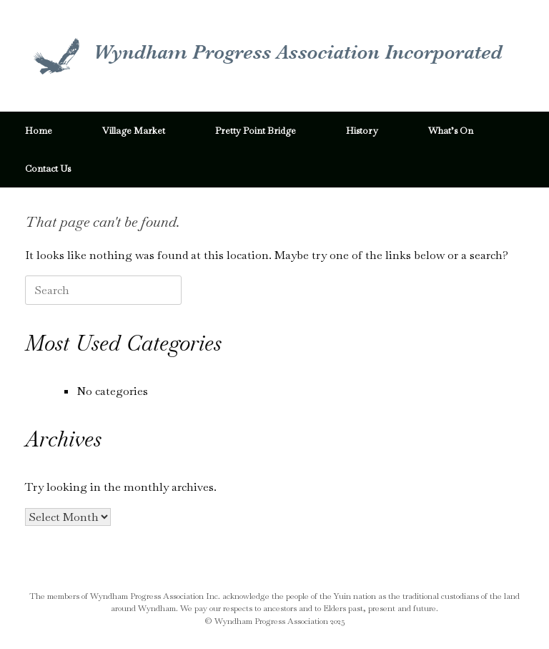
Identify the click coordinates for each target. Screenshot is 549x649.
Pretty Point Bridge (255, 131)
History (362, 131)
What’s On (450, 131)
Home (38, 131)
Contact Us (48, 168)
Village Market (133, 131)
